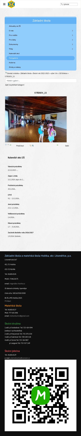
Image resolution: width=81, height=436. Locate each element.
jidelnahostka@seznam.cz (20, 358)
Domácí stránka (13, 73)
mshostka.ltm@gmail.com (19, 316)
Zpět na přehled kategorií (14, 85)
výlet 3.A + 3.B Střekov (59, 73)
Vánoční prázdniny (15, 166)
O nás (11, 31)
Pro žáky (12, 40)
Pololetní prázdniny (15, 185)
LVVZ (10, 195)
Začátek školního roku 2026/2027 (20, 233)
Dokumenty (13, 44)
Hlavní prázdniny (14, 223)
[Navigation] (4, 4)
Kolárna (12, 63)
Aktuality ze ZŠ (15, 26)
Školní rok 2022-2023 (41, 73)
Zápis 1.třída (12, 176)
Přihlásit (8, 301)
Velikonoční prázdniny (16, 214)
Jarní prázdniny (13, 204)
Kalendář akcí (14, 53)
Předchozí (20, 146)
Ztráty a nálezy (15, 67)
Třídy (11, 49)
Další (67, 146)
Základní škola (25, 73)
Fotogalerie (13, 58)
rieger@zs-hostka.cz (17, 284)
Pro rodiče (13, 35)
